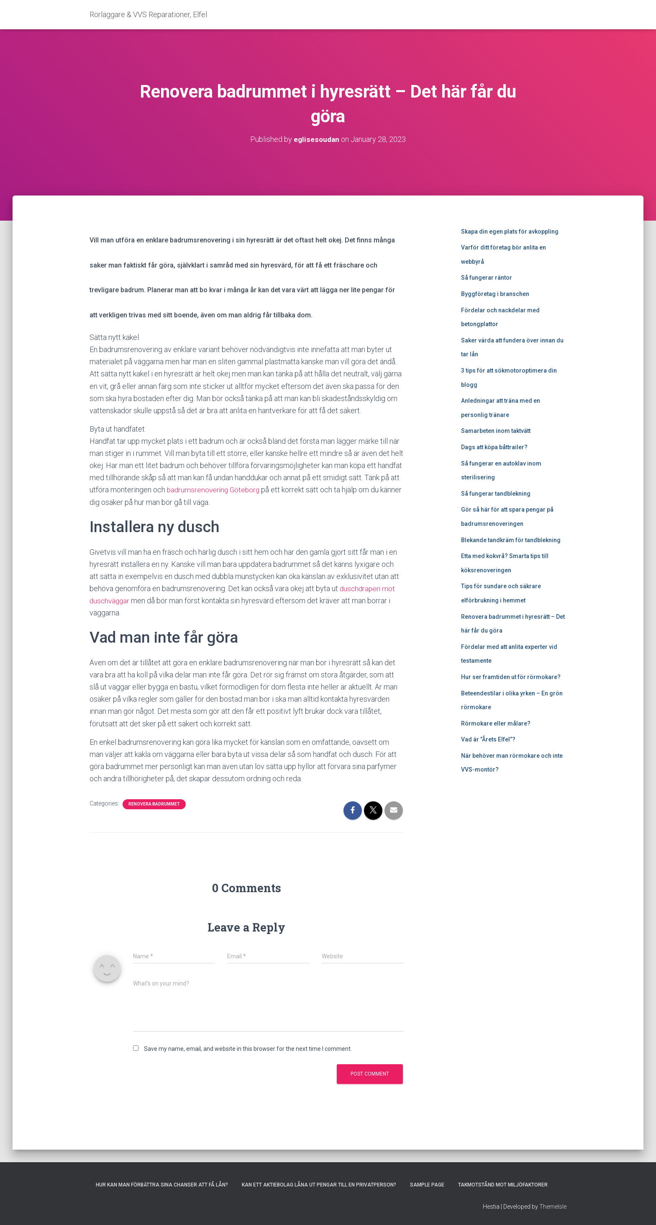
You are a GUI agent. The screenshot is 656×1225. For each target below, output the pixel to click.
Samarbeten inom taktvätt (495, 430)
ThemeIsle (552, 1206)
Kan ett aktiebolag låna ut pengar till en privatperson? (319, 1185)
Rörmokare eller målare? (495, 723)
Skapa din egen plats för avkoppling (510, 231)
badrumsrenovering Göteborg (215, 489)
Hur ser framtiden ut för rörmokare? (511, 677)
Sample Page (427, 1185)
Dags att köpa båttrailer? (494, 447)
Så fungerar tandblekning (495, 493)
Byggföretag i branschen (495, 294)
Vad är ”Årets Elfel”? (488, 739)
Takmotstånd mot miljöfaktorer (503, 1185)
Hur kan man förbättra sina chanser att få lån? (162, 1185)
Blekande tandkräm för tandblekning (511, 540)
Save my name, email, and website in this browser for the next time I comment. (248, 1048)
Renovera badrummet (154, 804)
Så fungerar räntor (486, 277)
